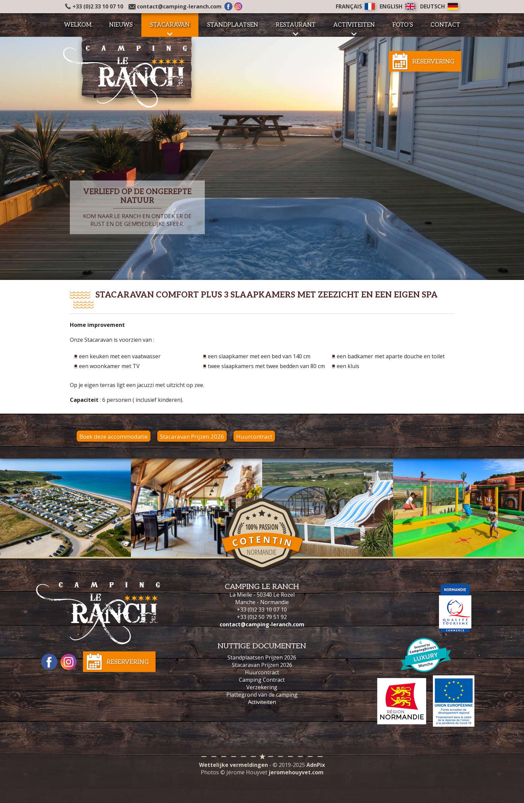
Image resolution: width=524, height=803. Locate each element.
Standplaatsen (232, 25)
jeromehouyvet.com (296, 772)
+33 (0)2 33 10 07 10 (94, 6)
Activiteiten (262, 702)
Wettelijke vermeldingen (233, 765)
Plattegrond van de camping (262, 694)
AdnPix (315, 765)
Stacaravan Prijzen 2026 (192, 436)
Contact (445, 25)
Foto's (402, 25)
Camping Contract (262, 679)
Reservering (433, 61)
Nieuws (121, 25)
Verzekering (261, 687)
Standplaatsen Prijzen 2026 (261, 657)
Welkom (77, 25)
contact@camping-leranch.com (179, 6)
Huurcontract (254, 436)
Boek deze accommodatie (113, 436)
